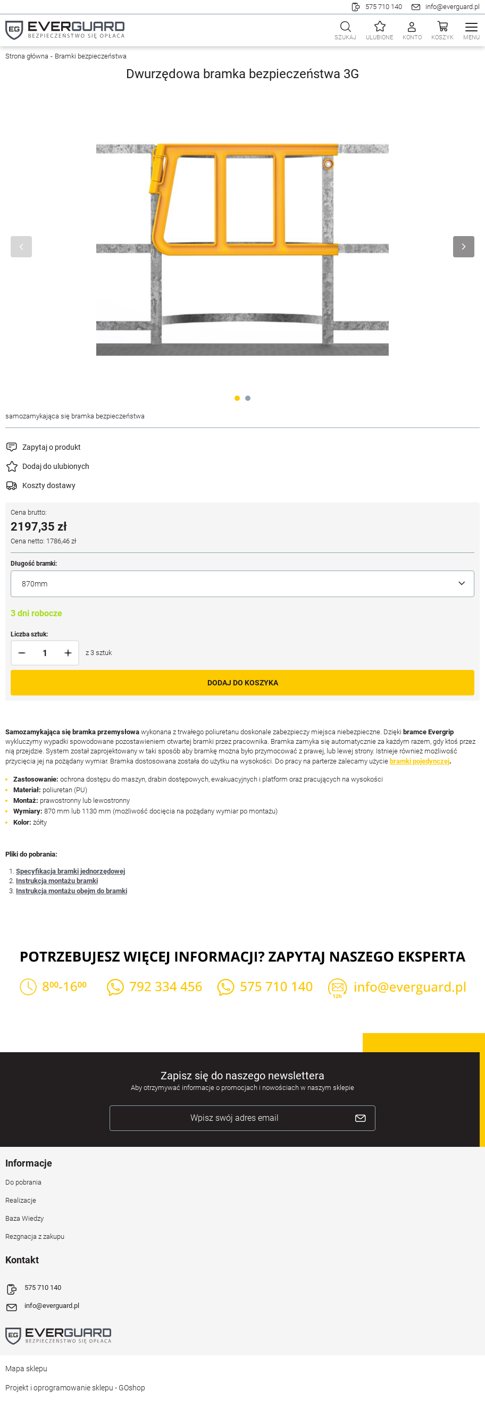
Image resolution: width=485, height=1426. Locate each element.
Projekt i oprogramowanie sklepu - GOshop (75, 1387)
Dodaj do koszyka (242, 682)
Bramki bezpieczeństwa (91, 56)
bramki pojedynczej (419, 761)
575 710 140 (383, 7)
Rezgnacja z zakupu (34, 1236)
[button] (22, 653)
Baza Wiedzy (24, 1218)
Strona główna (26, 56)
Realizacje (20, 1200)
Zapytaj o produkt (51, 447)
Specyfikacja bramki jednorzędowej (70, 871)
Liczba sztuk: (29, 634)
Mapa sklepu (26, 1368)
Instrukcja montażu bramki (57, 881)
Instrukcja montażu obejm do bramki (71, 891)
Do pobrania (23, 1182)
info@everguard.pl (452, 7)
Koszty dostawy (49, 485)
